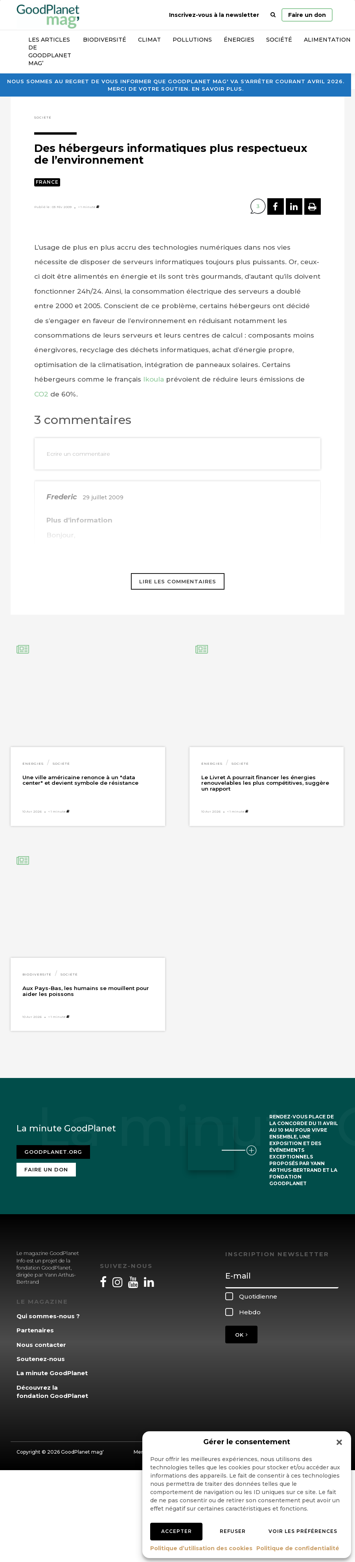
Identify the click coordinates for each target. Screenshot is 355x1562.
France (47, 182)
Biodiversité (104, 39)
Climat (149, 39)
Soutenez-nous (41, 1359)
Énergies (239, 39)
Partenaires (35, 1330)
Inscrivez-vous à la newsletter (214, 14)
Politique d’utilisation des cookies (201, 1548)
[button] (339, 1442)
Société (279, 39)
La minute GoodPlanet (52, 1373)
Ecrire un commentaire (78, 453)
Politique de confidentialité (297, 1548)
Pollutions (192, 39)
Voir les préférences (303, 1531)
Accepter (176, 1531)
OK (241, 1335)
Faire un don (307, 14)
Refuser (233, 1531)
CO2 (41, 394)
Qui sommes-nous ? (48, 1316)
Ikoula (153, 379)
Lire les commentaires (177, 581)
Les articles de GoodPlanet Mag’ (49, 51)
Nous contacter (41, 1344)
